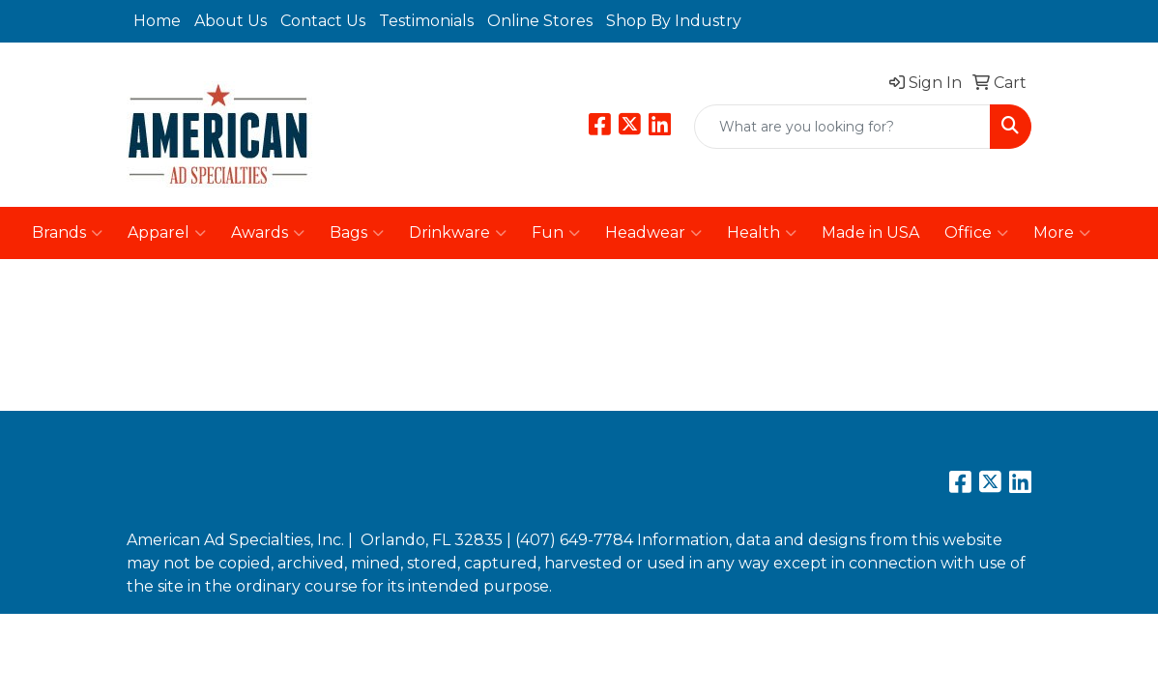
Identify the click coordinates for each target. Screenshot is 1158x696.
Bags (357, 233)
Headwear (653, 233)
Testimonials (426, 21)
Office (976, 233)
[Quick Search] (842, 126)
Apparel (167, 233)
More (1061, 233)
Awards (267, 233)
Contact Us (322, 21)
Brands (67, 233)
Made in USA (870, 232)
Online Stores (540, 21)
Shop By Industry (673, 21)
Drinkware (458, 233)
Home (157, 21)
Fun (556, 233)
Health (761, 233)
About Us (230, 21)
